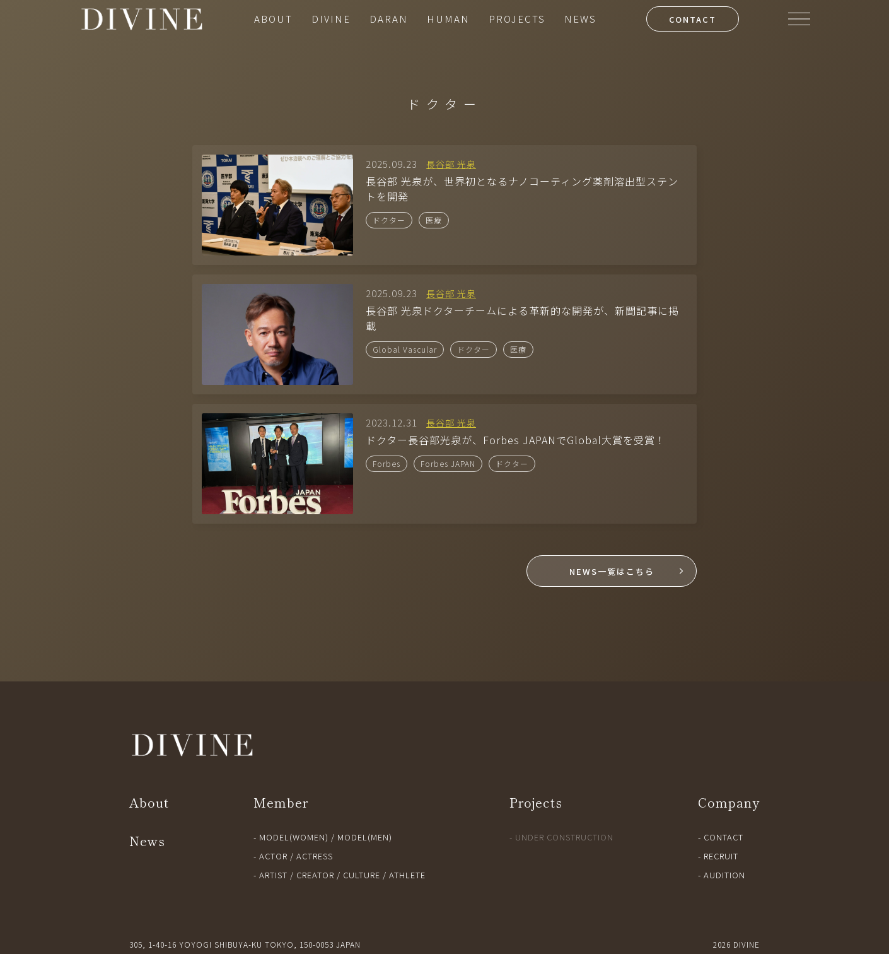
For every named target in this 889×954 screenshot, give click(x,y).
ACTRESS (314, 856)
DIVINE (331, 18)
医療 (434, 220)
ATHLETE (407, 875)
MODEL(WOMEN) (293, 837)
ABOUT (273, 18)
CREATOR (315, 875)
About (149, 802)
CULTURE (361, 875)
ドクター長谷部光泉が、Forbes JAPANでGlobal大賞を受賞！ (516, 439)
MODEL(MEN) (364, 837)
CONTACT (692, 19)
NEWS (580, 18)
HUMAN (448, 18)
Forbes (386, 463)
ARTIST (273, 875)
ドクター (389, 220)
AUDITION (724, 875)
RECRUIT (721, 856)
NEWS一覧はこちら (611, 571)
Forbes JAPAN (448, 463)
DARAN (388, 18)
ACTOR (273, 856)
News (147, 841)
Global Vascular (405, 349)
